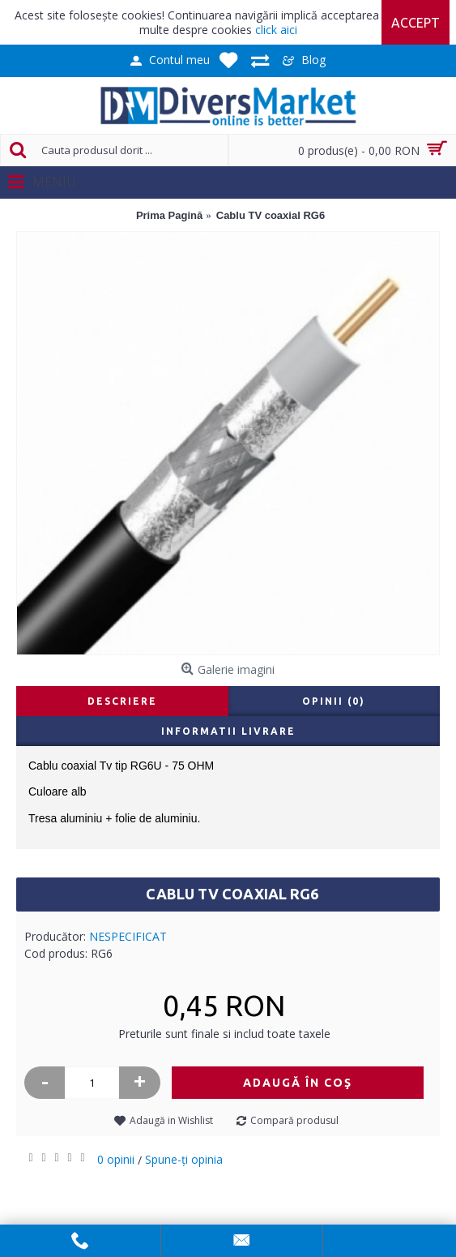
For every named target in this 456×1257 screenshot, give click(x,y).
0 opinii (115, 1159)
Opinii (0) (333, 701)
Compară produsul (294, 1120)
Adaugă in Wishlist (171, 1120)
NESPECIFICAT (128, 936)
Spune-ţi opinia (184, 1159)
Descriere (122, 701)
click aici (276, 29)
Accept (415, 22)
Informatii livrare (228, 731)
